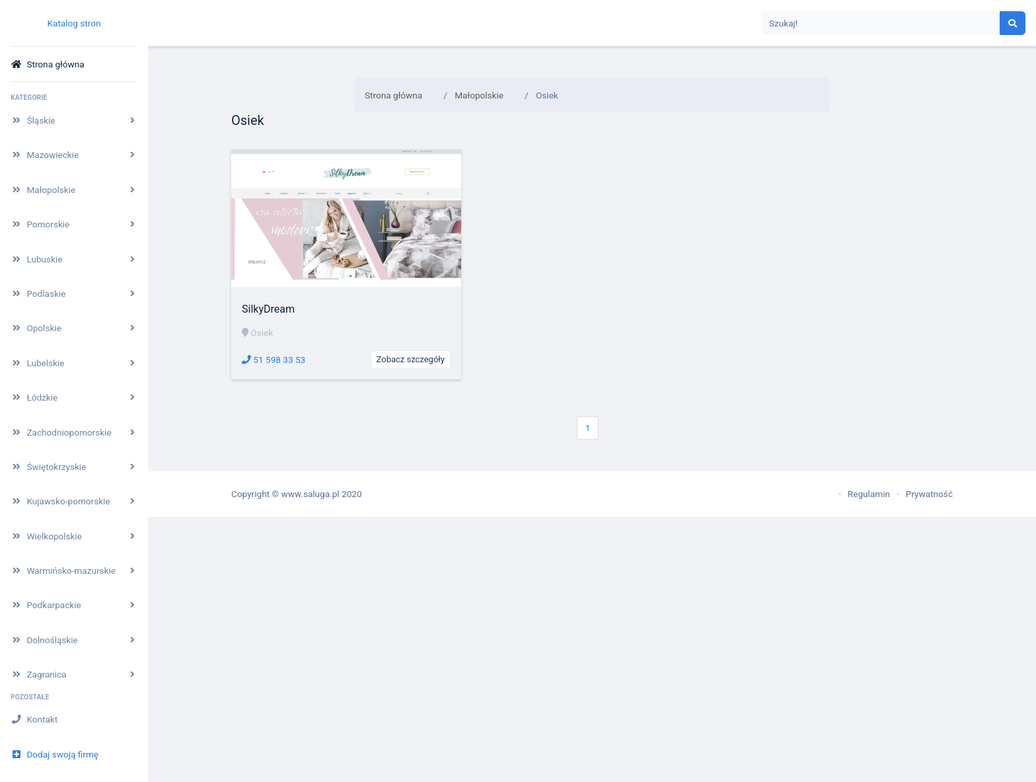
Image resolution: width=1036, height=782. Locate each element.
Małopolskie (479, 95)
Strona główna (393, 95)
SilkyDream (268, 309)
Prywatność (929, 494)
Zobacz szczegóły (411, 359)
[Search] (880, 23)
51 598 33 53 (273, 359)
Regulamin (869, 494)
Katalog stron (73, 23)
